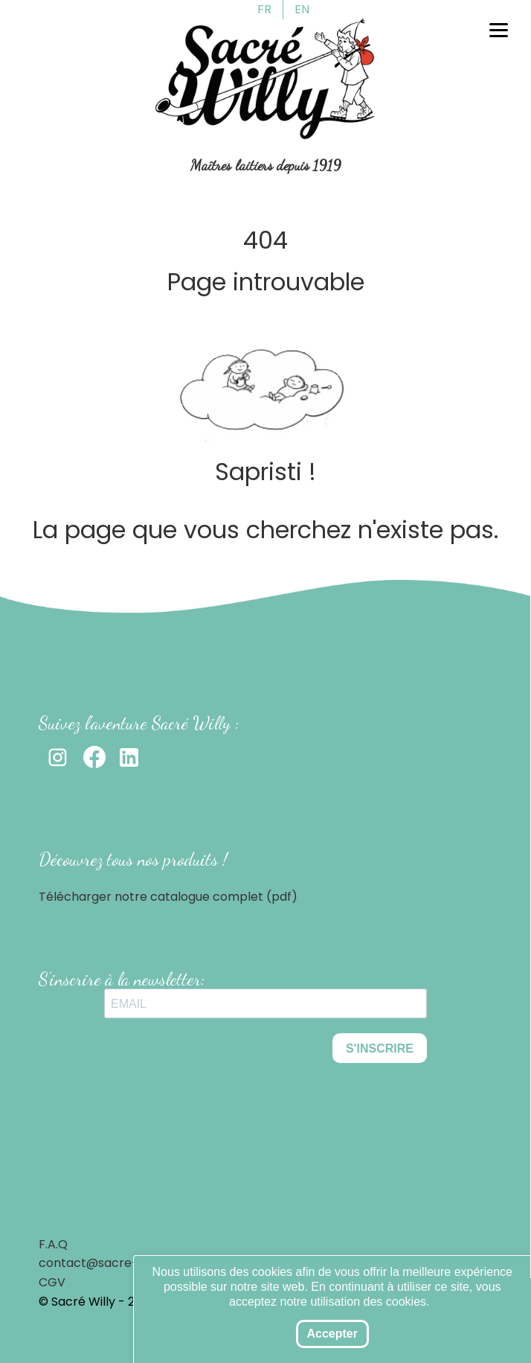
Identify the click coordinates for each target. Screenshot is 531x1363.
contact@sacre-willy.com (115, 1262)
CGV (52, 1282)
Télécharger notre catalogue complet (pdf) (168, 896)
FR (264, 9)
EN (302, 9)
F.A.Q (53, 1244)
